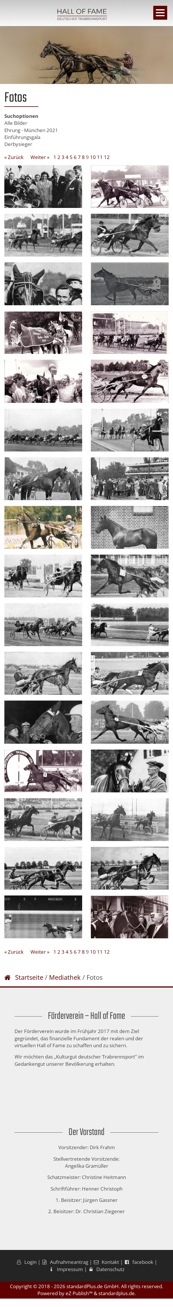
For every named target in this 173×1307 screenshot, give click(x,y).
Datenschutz (106, 1277)
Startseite (29, 985)
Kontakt (106, 1270)
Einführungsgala (22, 137)
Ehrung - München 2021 (31, 130)
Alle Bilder (15, 123)
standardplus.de (116, 1302)
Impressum (65, 1277)
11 (100, 157)
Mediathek (65, 985)
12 (107, 157)
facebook (138, 1270)
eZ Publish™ (79, 1302)
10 (93, 157)
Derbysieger (18, 144)
